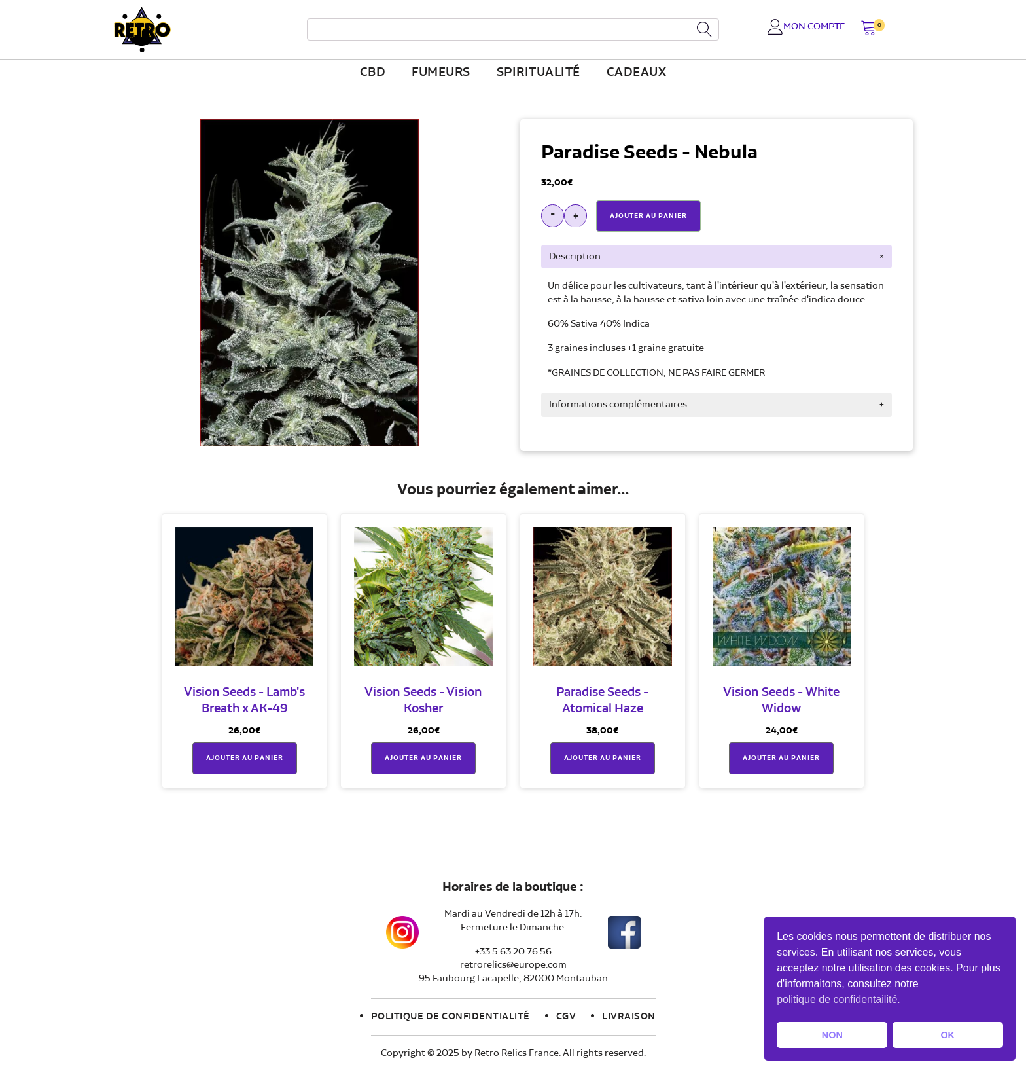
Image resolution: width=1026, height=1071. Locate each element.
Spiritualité (538, 72)
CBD (373, 72)
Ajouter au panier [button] (244, 758)
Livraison (629, 1016)
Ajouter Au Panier (648, 216)
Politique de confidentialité (450, 1016)
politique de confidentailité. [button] (838, 999)
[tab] (716, 256)
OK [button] (947, 1035)
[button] (868, 29)
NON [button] (832, 1035)
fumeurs (441, 72)
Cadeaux (637, 72)
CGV (566, 1016)
